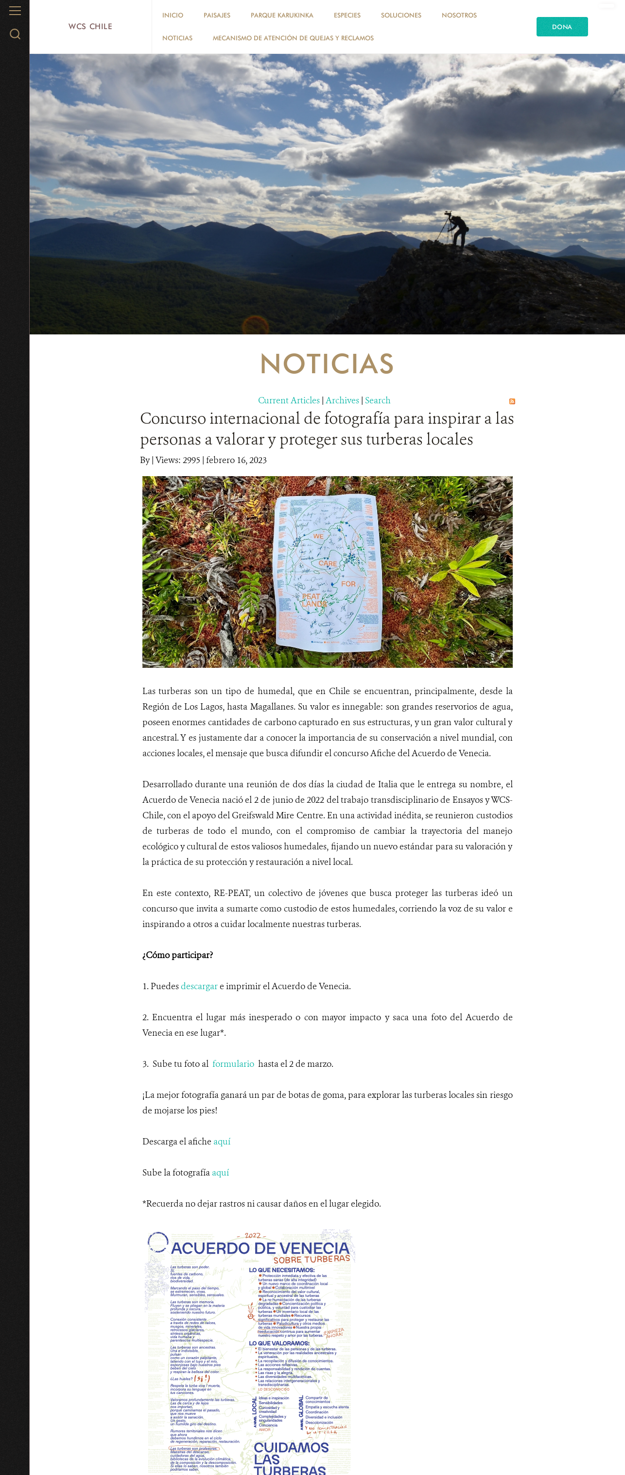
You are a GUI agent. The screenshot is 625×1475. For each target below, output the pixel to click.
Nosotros (459, 15)
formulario (233, 1064)
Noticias (177, 38)
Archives (342, 400)
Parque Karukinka (282, 15)
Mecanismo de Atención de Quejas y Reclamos (293, 38)
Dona (562, 27)
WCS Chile (91, 26)
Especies (347, 15)
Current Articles (289, 400)
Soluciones (401, 15)
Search (378, 400)
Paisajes (217, 15)
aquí (221, 1141)
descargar (199, 986)
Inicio (172, 15)
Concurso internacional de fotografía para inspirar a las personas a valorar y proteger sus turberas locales (327, 428)
